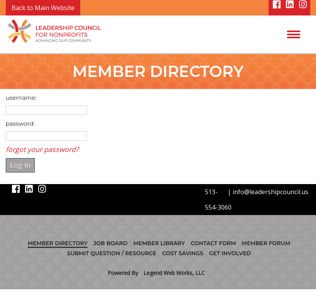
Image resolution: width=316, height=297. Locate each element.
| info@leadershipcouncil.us (268, 192)
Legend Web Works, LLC (174, 273)
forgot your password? (42, 149)
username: (21, 97)
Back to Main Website (43, 7)
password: (20, 123)
